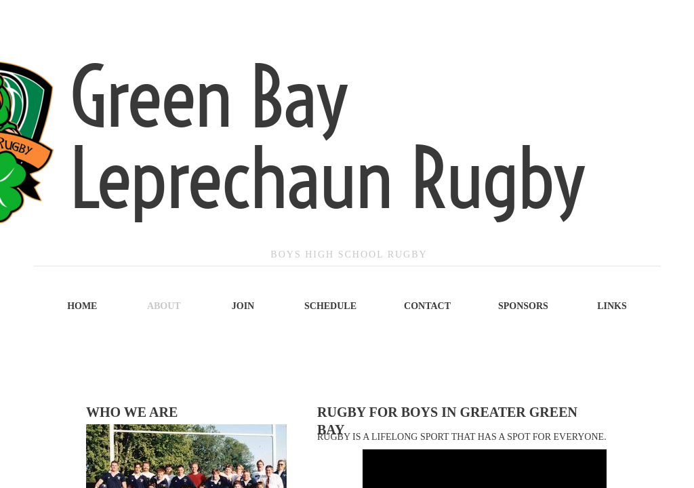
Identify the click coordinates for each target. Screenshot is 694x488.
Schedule (330, 306)
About (164, 306)
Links (612, 306)
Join (243, 306)
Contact (427, 306)
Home (82, 306)
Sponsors (523, 306)
